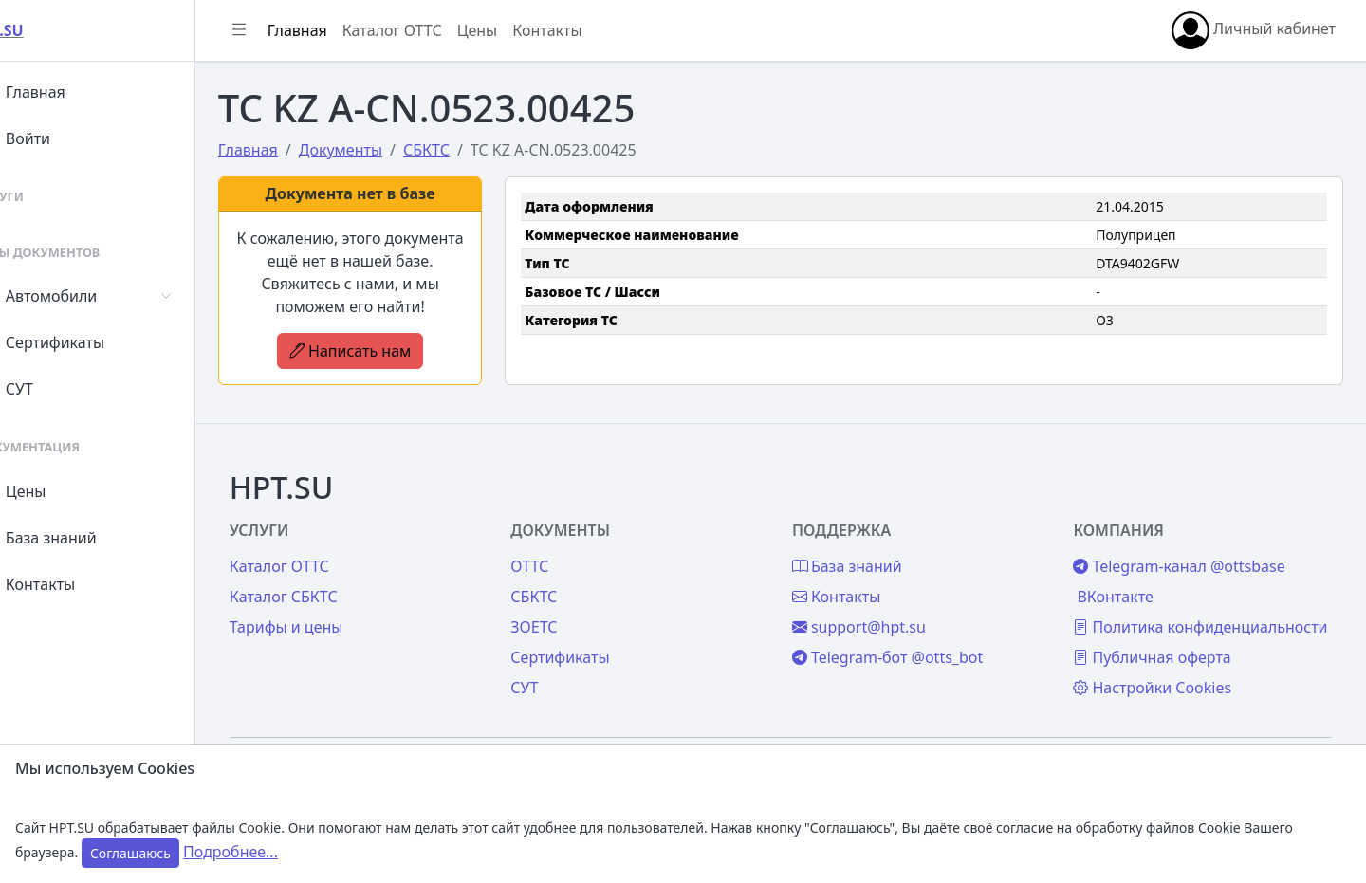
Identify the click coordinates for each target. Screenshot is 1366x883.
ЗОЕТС (569, 604)
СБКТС (569, 573)
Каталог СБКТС (331, 573)
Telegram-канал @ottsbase (1191, 543)
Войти (60, 138)
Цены (58, 491)
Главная (68, 92)
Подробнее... (230, 851)
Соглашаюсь (130, 853)
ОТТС (565, 543)
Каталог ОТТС (439, 30)
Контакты (72, 584)
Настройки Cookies (1164, 687)
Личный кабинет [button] (1254, 30)
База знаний (83, 537)
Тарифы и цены (334, 604)
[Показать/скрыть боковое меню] (286, 30)
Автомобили (83, 295)
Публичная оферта (1164, 657)
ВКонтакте (1127, 573)
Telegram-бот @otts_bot (911, 634)
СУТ (52, 388)
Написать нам (392, 350)
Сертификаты (87, 342)
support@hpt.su (883, 604)
